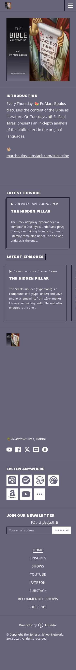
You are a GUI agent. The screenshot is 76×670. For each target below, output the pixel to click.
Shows (38, 566)
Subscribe (62, 530)
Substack (38, 590)
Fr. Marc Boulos (53, 103)
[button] (12, 204)
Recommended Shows (38, 599)
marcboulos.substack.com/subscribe (37, 155)
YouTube (38, 574)
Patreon (38, 582)
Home (38, 550)
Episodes (38, 558)
